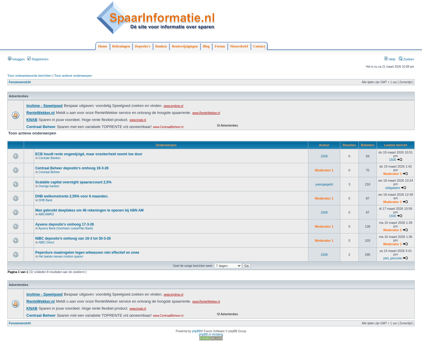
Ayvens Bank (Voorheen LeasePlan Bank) (65, 228)
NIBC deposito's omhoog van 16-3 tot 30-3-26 (73, 238)
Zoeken (406, 59)
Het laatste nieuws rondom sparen (61, 256)
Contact (259, 46)
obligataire (392, 188)
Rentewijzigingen (185, 46)
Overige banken (49, 186)
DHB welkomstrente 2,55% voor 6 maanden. (71, 196)
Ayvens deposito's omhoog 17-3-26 (64, 224)
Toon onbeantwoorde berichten (29, 75)
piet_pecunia (392, 258)
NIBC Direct (46, 242)
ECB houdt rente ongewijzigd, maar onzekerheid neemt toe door (88, 154)
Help (389, 59)
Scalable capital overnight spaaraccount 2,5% (73, 182)
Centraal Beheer (49, 172)
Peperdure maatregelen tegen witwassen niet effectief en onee (87, 252)
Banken (161, 46)
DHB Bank (45, 200)
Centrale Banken (50, 158)
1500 (324, 156)
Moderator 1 (324, 170)
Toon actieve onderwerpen (73, 75)
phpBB (196, 331)
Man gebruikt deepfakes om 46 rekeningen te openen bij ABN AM (89, 210)
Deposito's (142, 46)
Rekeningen (121, 46)
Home (102, 46)
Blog (206, 46)
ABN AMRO (46, 214)
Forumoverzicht (20, 82)
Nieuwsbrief (239, 46)
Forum (220, 46)
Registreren (37, 59)
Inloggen (16, 59)
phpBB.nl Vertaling (211, 334)
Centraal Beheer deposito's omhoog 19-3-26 (71, 168)
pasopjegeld (324, 184)
